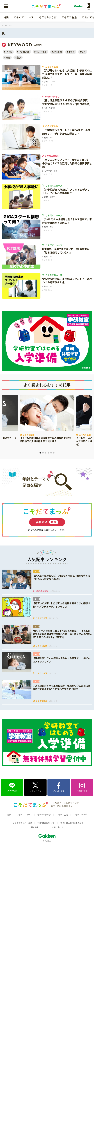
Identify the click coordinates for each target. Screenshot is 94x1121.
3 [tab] (45, 453)
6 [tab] (53, 453)
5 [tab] (51, 453)
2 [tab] (43, 453)
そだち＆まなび (47, 17)
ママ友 (9, 51)
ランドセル (41, 51)
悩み (83, 51)
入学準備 (57, 51)
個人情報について (38, 827)
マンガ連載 (24, 51)
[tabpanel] (47, 419)
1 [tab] (40, 453)
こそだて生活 (69, 17)
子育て (71, 51)
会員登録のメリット (46, 822)
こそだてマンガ (80, 814)
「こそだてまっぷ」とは (21, 822)
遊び (19, 57)
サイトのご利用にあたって (71, 822)
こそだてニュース (24, 17)
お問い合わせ (57, 827)
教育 (8, 57)
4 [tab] (48, 453)
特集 (6, 17)
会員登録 (47, 522)
